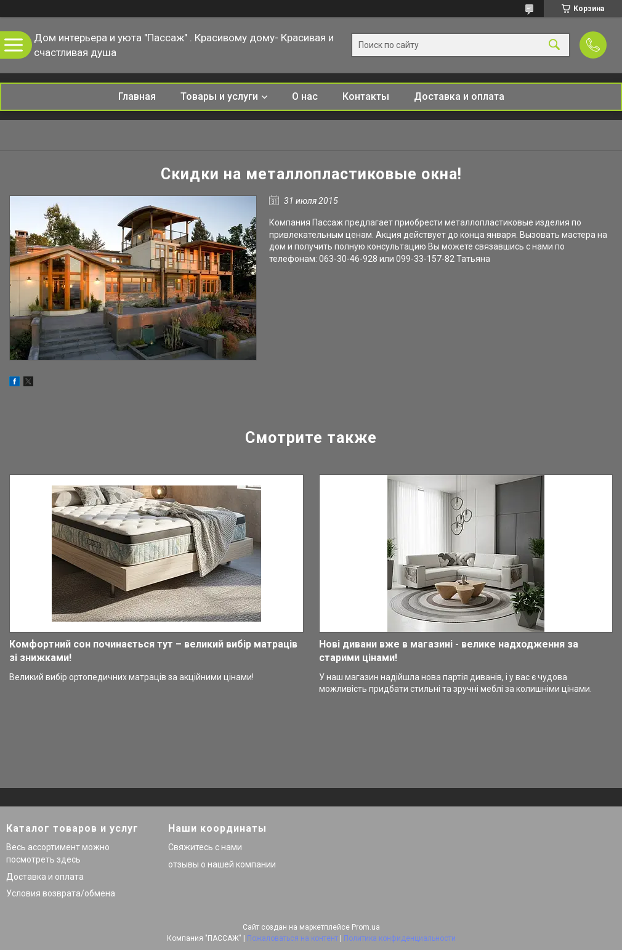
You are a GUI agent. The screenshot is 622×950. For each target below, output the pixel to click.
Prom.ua (366, 927)
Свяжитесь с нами (205, 847)
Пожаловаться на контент (292, 938)
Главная (137, 96)
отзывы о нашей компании (222, 864)
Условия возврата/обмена (60, 893)
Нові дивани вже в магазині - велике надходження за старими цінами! (448, 651)
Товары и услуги (219, 96)
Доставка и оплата (459, 96)
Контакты (365, 96)
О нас (305, 96)
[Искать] (554, 45)
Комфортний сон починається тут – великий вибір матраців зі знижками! (153, 651)
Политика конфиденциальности (400, 938)
